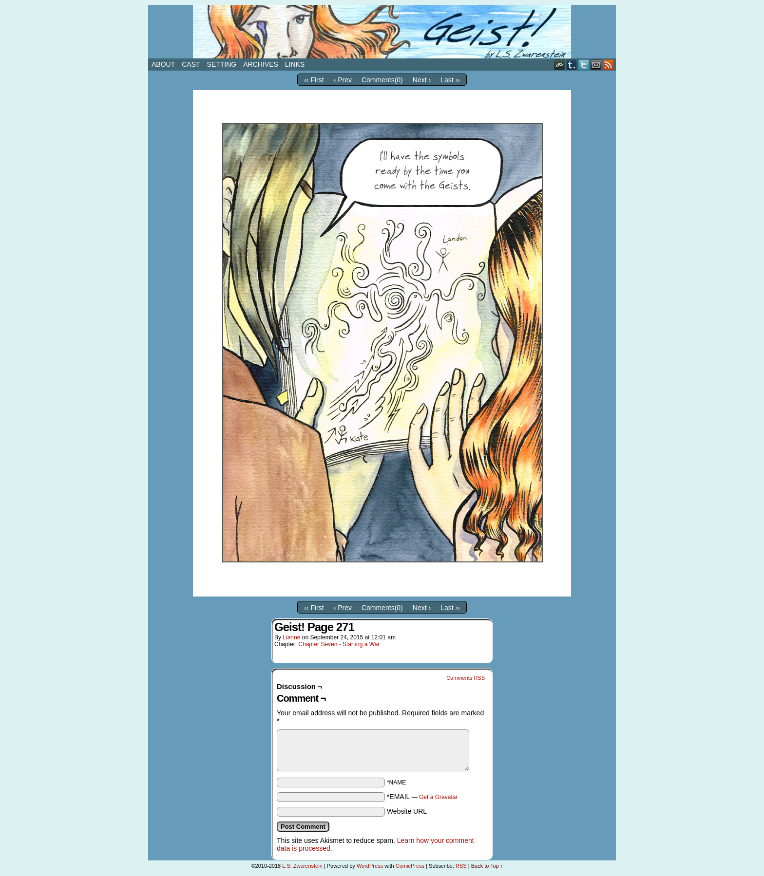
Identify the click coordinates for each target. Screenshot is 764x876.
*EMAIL (422, 797)
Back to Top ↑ (487, 866)
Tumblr (572, 64)
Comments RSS (465, 678)
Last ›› (450, 80)
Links (295, 64)
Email (596, 64)
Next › (422, 80)
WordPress (370, 866)
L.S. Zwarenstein (302, 866)
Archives (260, 64)
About (163, 64)
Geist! (382, 31)
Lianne (291, 637)
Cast (191, 64)
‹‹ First (314, 80)
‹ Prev (343, 80)
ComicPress (410, 866)
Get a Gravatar (438, 797)
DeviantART (560, 64)
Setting (222, 64)
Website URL (407, 811)
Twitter (584, 64)
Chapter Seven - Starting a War (339, 644)
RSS (608, 64)
